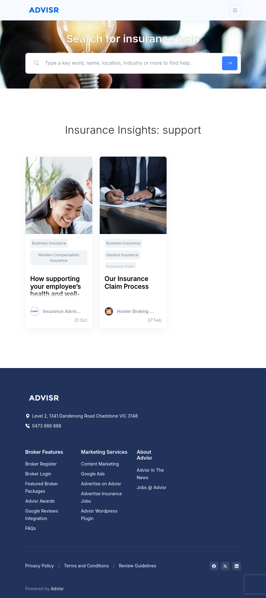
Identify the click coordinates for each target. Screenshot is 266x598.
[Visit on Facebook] (214, 566)
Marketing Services (104, 452)
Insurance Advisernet (62, 311)
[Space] (44, 397)
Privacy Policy (39, 565)
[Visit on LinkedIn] (236, 566)
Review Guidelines (137, 565)
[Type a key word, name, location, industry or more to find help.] (122, 63)
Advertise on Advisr (101, 483)
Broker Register (41, 463)
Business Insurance (49, 243)
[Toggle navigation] (235, 10)
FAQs (30, 528)
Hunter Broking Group (136, 311)
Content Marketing (100, 463)
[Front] (44, 10)
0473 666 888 (43, 425)
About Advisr (144, 455)
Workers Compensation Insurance (58, 258)
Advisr (57, 588)
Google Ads (93, 473)
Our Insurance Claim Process (127, 282)
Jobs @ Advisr (152, 487)
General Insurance (122, 255)
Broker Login (38, 473)
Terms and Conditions (86, 565)
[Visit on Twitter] (225, 566)
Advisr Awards (40, 501)
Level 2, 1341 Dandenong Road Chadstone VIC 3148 (81, 415)
